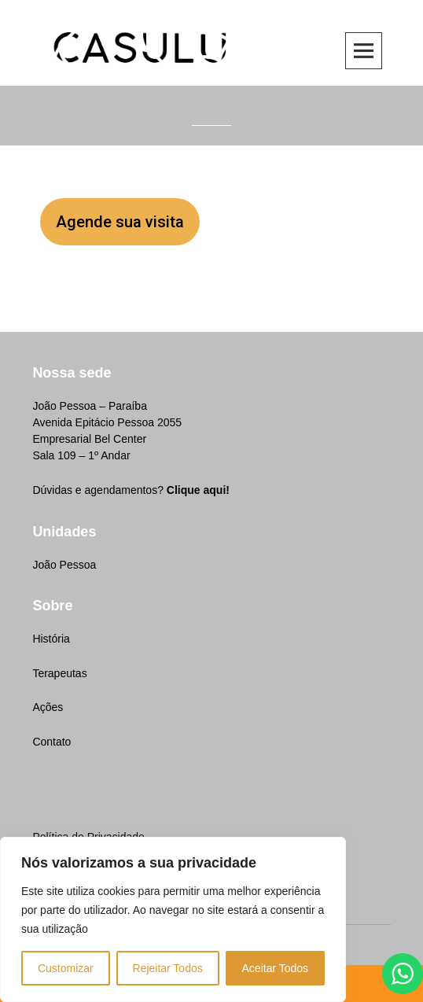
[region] (173, 919)
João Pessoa (64, 564)
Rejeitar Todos (167, 968)
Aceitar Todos (275, 968)
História (50, 638)
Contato (51, 741)
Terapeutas (59, 673)
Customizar (66, 968)
